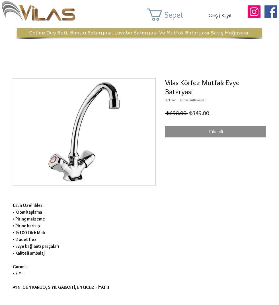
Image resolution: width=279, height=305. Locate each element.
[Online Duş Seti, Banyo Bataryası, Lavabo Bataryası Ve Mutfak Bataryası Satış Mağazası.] (139, 33)
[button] (173, 15)
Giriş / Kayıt (220, 16)
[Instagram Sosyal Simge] (254, 11)
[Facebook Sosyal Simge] (270, 11)
